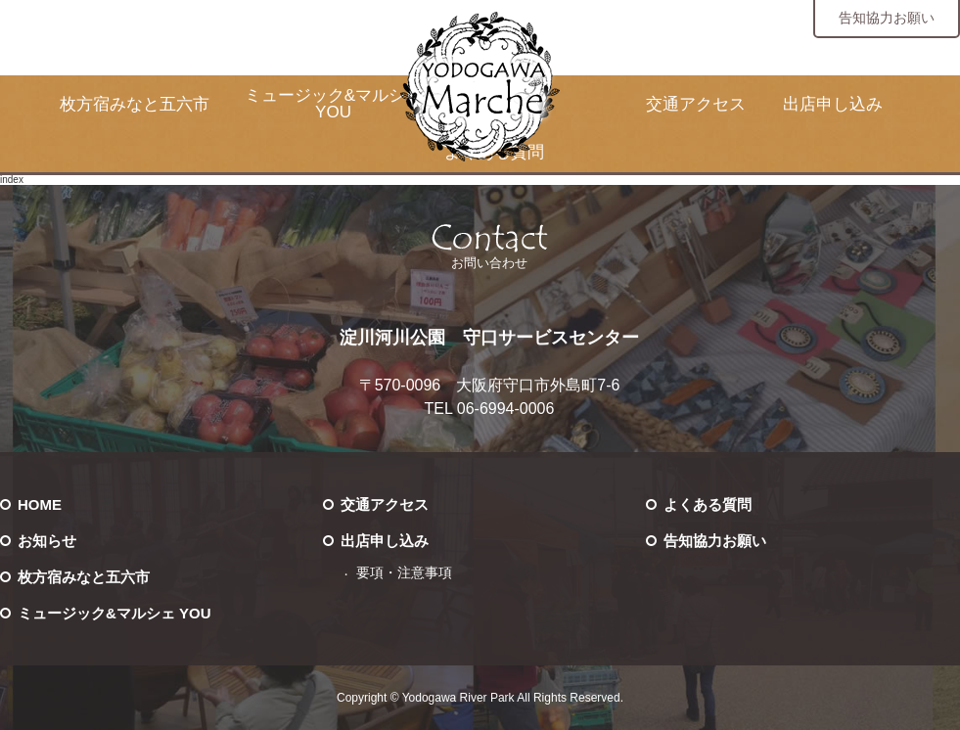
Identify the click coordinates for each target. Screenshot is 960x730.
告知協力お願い (887, 17)
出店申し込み (833, 104)
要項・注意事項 (404, 573)
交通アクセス (696, 104)
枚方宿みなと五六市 (134, 104)
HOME (40, 504)
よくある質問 (707, 504)
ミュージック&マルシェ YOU (333, 103)
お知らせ (47, 540)
